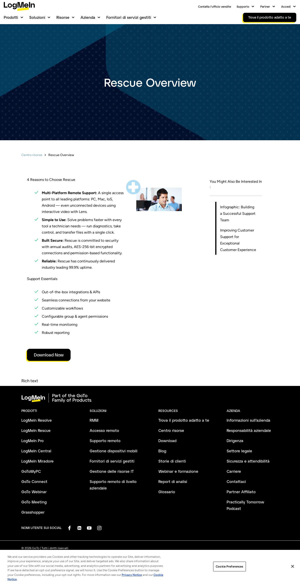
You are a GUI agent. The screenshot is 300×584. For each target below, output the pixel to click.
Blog (162, 451)
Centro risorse (31, 155)
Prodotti (11, 17)
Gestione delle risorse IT (112, 471)
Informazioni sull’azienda (248, 420)
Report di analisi (172, 481)
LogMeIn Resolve (36, 420)
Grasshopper (33, 512)
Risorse (62, 17)
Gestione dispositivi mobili (113, 451)
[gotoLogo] (19, 6)
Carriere (234, 471)
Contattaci (236, 481)
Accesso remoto (104, 430)
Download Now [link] (49, 354)
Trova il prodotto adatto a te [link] (269, 17)
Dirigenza (235, 440)
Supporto (243, 6)
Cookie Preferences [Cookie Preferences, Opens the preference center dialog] (229, 570)
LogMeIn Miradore (37, 461)
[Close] (292, 571)
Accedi (286, 6)
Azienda (88, 17)
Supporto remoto (105, 440)
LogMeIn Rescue (36, 430)
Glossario (166, 491)
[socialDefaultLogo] (69, 528)
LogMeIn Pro (32, 440)
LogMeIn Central (36, 451)
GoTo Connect (34, 481)
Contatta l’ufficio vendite (214, 6)
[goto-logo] (150, 398)
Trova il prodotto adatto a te (183, 420)
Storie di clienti (172, 461)
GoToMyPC (31, 471)
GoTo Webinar (34, 491)
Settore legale (239, 451)
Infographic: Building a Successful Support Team (237, 213)
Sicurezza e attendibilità (248, 461)
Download (167, 440)
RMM (94, 420)
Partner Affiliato (241, 491)
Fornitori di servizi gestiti (128, 17)
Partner (265, 6)
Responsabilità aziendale (249, 430)
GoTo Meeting (34, 502)
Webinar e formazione (178, 471)
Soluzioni (37, 17)
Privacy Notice (132, 579)
